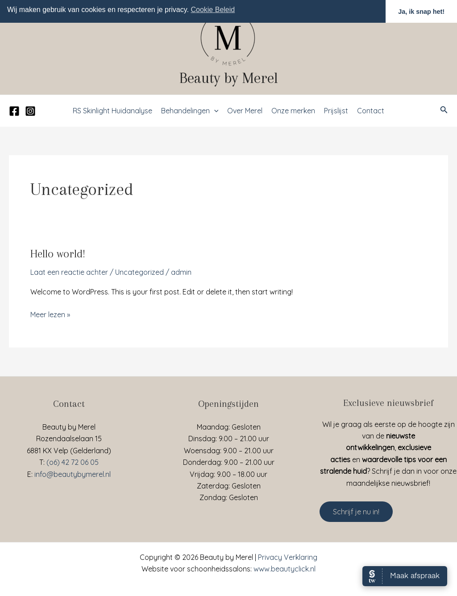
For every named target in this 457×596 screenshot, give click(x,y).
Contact (370, 110)
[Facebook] (14, 111)
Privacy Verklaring (287, 557)
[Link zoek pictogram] (444, 110)
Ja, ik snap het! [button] (421, 11)
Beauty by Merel (228, 78)
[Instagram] (30, 111)
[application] (214, 110)
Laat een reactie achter (69, 272)
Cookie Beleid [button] (213, 9)
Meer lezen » (50, 314)
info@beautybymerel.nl (72, 474)
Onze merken (293, 110)
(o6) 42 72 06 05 (72, 462)
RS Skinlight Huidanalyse (112, 110)
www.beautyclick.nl (284, 568)
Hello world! (57, 253)
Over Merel (244, 110)
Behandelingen (190, 110)
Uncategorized (139, 272)
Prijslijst (336, 110)
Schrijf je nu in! (356, 511)
